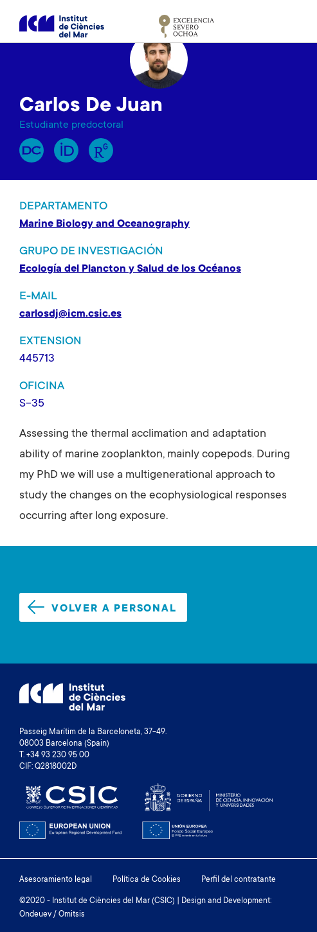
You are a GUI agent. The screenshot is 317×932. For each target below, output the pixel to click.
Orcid (66, 150)
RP (31, 150)
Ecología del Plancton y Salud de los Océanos (130, 269)
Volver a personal (102, 607)
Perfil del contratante (238, 879)
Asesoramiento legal (55, 879)
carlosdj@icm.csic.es (70, 314)
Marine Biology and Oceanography (104, 224)
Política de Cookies (147, 879)
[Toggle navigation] (283, 26)
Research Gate (101, 150)
